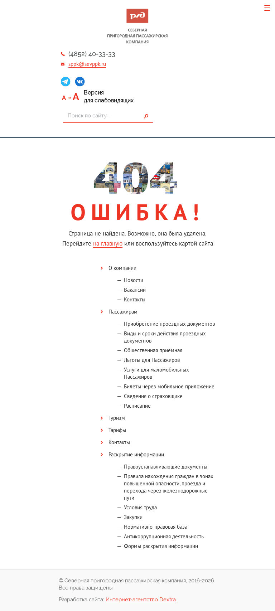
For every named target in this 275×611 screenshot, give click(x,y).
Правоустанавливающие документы (165, 466)
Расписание (137, 405)
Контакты (134, 299)
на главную (107, 243)
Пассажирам (123, 311)
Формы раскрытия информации (161, 546)
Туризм (116, 417)
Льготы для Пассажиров (152, 360)
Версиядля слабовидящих (109, 96)
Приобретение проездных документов (169, 323)
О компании (122, 268)
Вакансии (135, 289)
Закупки (133, 517)
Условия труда (140, 507)
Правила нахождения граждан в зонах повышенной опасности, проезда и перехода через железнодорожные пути (168, 487)
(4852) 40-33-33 (91, 54)
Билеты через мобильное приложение (169, 386)
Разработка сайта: (117, 599)
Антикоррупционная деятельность (164, 536)
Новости (133, 280)
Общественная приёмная (153, 350)
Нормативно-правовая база (155, 526)
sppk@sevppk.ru (87, 63)
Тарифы (117, 430)
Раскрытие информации (136, 454)
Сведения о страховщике (153, 396)
